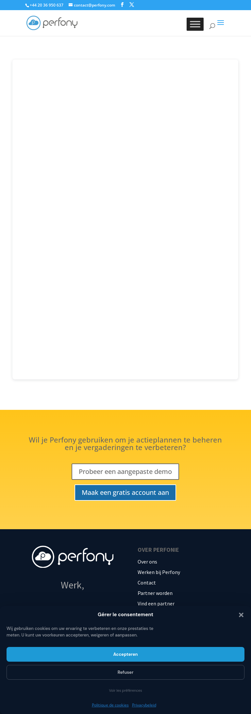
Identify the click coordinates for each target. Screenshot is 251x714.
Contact (147, 582)
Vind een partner (156, 603)
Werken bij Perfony (159, 572)
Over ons (147, 561)
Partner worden (155, 593)
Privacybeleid (144, 705)
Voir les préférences (125, 690)
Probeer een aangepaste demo (125, 471)
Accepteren (125, 654)
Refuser (126, 672)
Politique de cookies (110, 705)
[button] (241, 615)
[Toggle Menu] (195, 24)
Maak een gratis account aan (125, 492)
